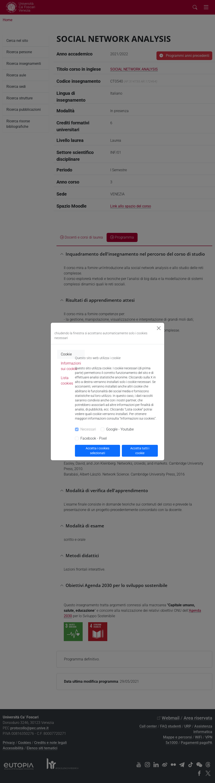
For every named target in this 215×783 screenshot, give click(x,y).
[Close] (158, 328)
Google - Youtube (120, 429)
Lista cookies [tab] (67, 380)
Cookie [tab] (66, 354)
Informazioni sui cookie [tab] (71, 366)
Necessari (88, 429)
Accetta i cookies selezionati (97, 450)
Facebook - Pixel (93, 438)
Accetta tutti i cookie (139, 450)
